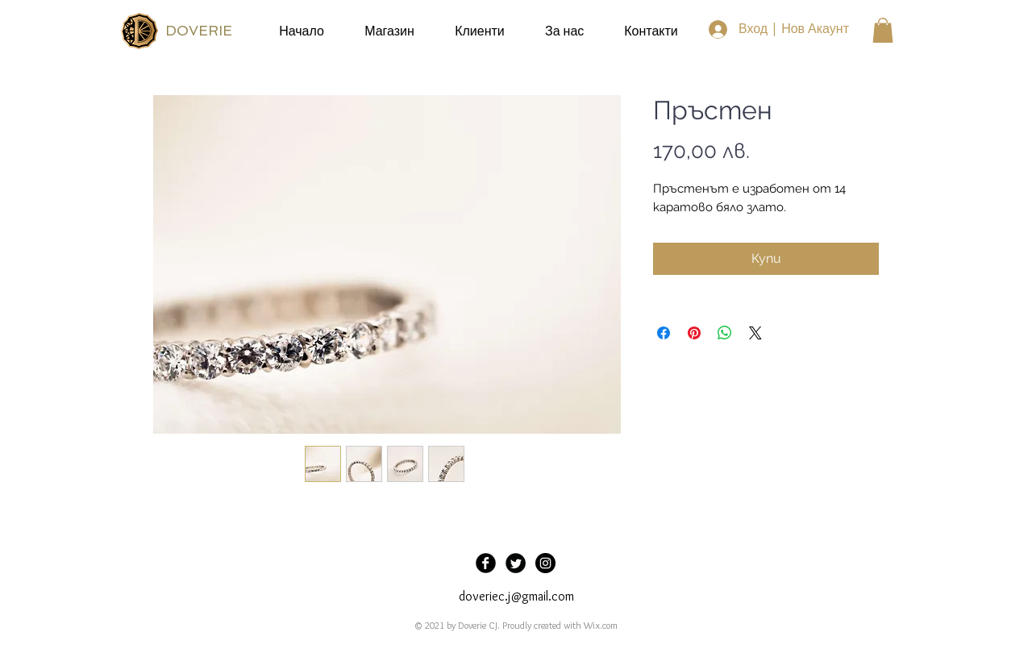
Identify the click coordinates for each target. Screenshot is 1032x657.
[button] (882, 30)
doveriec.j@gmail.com (516, 596)
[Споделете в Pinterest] (694, 333)
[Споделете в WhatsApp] (724, 333)
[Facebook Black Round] (486, 563)
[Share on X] (755, 333)
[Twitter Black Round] (516, 563)
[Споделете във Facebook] (663, 333)
